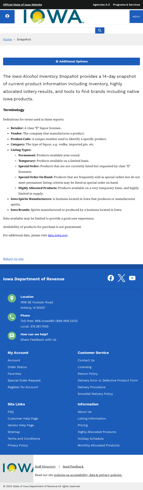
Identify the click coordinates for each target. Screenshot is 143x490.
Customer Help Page (23, 418)
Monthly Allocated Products (98, 445)
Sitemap (14, 432)
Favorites (14, 373)
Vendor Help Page (21, 425)
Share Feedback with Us (38, 339)
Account (14, 360)
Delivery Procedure (91, 387)
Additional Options (71, 61)
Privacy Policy (18, 445)
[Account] (7, 16)
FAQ (11, 412)
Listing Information (92, 418)
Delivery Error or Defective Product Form (108, 380)
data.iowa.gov (57, 235)
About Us (84, 412)
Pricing (83, 425)
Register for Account (23, 387)
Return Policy (88, 373)
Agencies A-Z (101, 4)
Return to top (13, 259)
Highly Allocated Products (97, 432)
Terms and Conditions (24, 438)
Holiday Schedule (91, 438)
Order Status (17, 367)
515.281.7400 (40, 326)
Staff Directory (45, 467)
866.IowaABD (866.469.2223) (56, 321)
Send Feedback (73, 467)
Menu (136, 16)
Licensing (84, 367)
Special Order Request (24, 380)
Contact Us (86, 360)
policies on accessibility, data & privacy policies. (88, 475)
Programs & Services (126, 4)
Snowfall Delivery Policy (95, 394)
